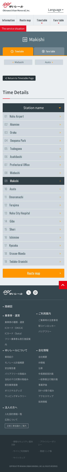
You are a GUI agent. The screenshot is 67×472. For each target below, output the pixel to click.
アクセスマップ (45, 396)
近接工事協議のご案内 (16, 425)
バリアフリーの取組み (15, 373)
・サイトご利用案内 (20, 451)
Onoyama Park (32, 140)
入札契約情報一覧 (13, 414)
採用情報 (42, 401)
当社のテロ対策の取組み (16, 379)
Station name (42, 107)
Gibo (32, 221)
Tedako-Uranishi (32, 261)
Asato (49, 62)
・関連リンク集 (45, 451)
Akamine (32, 124)
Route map (25, 20)
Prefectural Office (32, 165)
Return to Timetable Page (19, 78)
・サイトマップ (18, 457)
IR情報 (41, 362)
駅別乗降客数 (11, 384)
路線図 (8, 306)
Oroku (32, 132)
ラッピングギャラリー (15, 396)
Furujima (32, 205)
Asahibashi (32, 157)
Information (8, 20)
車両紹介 (9, 357)
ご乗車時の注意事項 (48, 320)
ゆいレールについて (16, 350)
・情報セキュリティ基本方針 (22, 443)
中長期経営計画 (45, 373)
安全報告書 (10, 368)
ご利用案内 (44, 313)
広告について (11, 419)
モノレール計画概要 (14, 362)
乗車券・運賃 (12, 315)
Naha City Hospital (32, 213)
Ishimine (32, 237)
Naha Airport (32, 116)
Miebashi (18, 62)
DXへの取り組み (46, 390)
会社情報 (43, 350)
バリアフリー (44, 331)
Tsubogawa (32, 148)
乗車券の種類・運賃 (14, 322)
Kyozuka (32, 245)
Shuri (32, 229)
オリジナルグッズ (13, 390)
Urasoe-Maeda (32, 253)
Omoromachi (32, 197)
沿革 (40, 368)
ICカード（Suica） (14, 333)
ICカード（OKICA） (14, 327)
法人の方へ (11, 407)
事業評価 (42, 384)
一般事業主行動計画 (48, 379)
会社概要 (42, 357)
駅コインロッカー (47, 326)
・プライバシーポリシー (47, 443)
